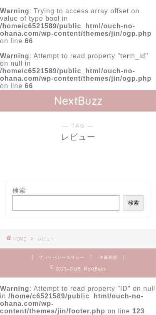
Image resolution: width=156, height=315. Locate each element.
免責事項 (108, 257)
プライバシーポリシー (61, 257)
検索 (19, 190)
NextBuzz (78, 100)
